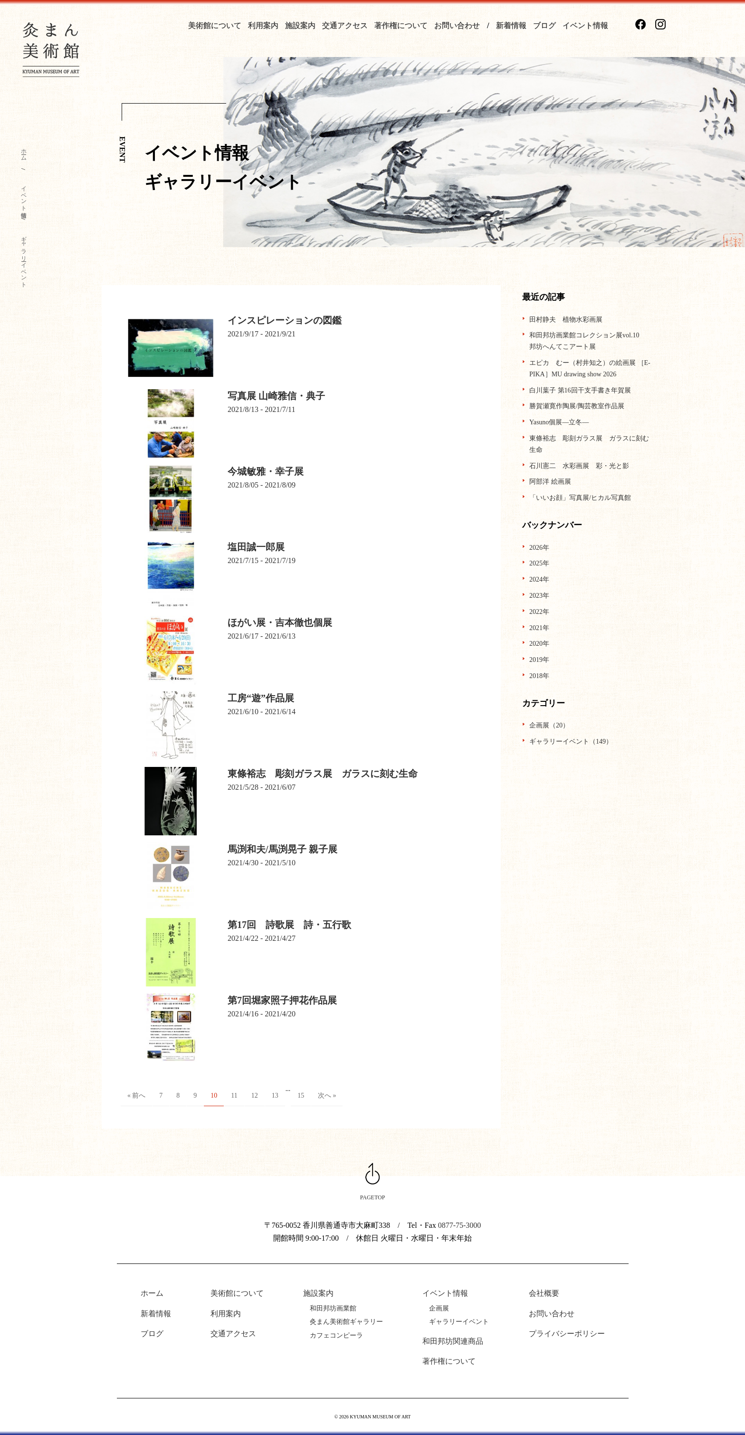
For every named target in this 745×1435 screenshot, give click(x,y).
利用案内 (263, 25)
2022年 (539, 611)
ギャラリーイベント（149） (570, 741)
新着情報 (511, 25)
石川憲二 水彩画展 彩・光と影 (579, 465)
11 (234, 1095)
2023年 (539, 595)
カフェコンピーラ (336, 1335)
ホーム (23, 151)
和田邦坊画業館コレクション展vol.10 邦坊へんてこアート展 (587, 341)
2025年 (539, 563)
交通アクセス (345, 25)
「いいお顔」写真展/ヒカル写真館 (580, 497)
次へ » (327, 1095)
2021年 (539, 627)
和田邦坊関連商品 (452, 1341)
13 (275, 1095)
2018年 (539, 675)
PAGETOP (372, 1197)
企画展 (439, 1308)
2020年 (539, 643)
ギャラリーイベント (23, 258)
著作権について (401, 25)
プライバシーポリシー (567, 1334)
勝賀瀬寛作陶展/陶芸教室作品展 (576, 406)
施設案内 (300, 25)
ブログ (544, 25)
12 (254, 1095)
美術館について (214, 25)
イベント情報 (585, 25)
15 (300, 1095)
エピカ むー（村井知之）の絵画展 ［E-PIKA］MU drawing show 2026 (589, 368)
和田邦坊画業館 (333, 1308)
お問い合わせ (457, 25)
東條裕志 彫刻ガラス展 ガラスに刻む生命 (589, 444)
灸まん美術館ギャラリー (346, 1321)
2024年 (539, 579)
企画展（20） (549, 725)
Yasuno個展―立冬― (559, 422)
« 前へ (136, 1095)
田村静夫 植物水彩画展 (565, 319)
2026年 (539, 547)
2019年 (539, 659)
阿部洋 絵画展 (550, 481)
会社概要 (544, 1293)
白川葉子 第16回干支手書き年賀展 (580, 390)
